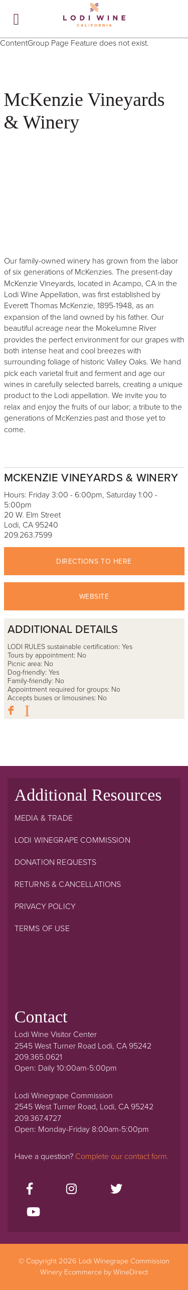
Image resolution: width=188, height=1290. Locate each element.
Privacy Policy (45, 906)
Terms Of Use (42, 929)
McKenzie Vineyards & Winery (91, 477)
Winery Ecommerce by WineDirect (94, 1272)
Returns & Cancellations (68, 884)
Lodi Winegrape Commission (94, 18)
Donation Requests (56, 862)
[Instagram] (71, 1190)
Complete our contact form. (122, 1156)
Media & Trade (44, 818)
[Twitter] (116, 1190)
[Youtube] (33, 1213)
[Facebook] (30, 1190)
